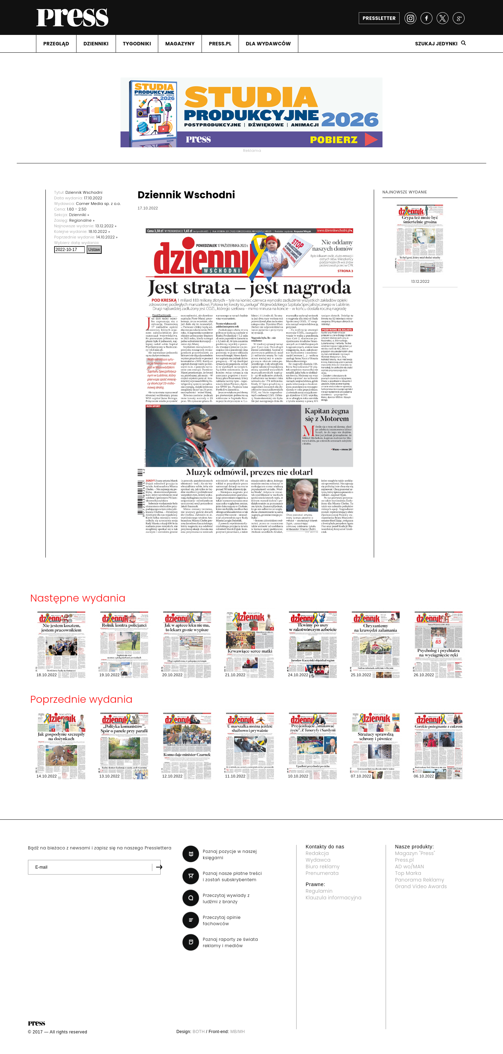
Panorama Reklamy (419, 879)
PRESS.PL (220, 43)
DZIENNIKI (96, 43)
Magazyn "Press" (415, 853)
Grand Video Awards (421, 886)
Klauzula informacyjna (334, 897)
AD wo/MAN (409, 866)
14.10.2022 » (107, 237)
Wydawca (318, 859)
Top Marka (408, 873)
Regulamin (319, 890)
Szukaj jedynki (436, 43)
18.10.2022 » (99, 231)
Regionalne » (82, 220)
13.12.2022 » (105, 226)
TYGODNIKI (137, 43)
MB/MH (237, 1031)
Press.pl (404, 859)
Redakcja (317, 853)
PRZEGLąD (56, 43)
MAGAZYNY (180, 43)
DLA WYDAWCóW (268, 43)
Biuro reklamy (323, 866)
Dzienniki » (79, 215)
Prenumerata (322, 873)
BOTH (199, 1031)
